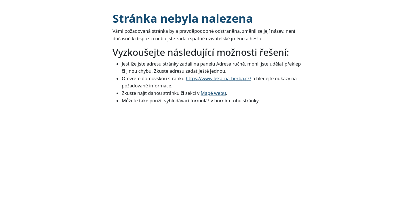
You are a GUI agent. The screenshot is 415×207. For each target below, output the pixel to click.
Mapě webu (213, 93)
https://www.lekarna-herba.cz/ (218, 78)
